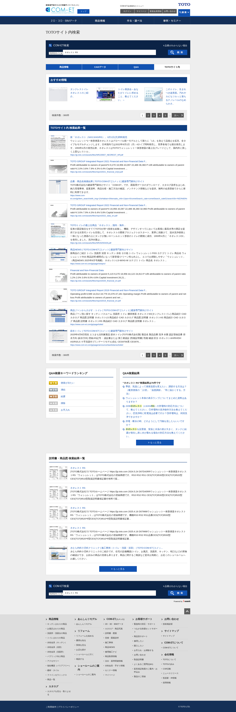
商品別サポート (141, 636)
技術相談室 (168, 624)
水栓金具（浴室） (55, 647)
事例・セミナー (172, 20)
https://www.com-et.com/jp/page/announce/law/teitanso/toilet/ (96, 345)
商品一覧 (51, 679)
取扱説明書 (139, 659)
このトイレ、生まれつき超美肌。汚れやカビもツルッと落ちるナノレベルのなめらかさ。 (176, 96)
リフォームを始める (85, 636)
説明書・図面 (111, 633)
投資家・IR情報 (170, 678)
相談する (80, 659)
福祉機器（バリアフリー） (59, 666)
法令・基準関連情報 (114, 661)
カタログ (53, 686)
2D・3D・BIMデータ (64, 20)
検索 (184, 12)
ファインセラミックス (57, 675)
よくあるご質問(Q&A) (143, 664)
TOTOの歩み (168, 664)
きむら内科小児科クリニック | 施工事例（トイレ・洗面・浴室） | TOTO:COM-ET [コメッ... (116, 548)
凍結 (63, 389)
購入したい (139, 646)
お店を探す (81, 650)
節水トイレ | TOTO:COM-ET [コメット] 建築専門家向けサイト (101, 331)
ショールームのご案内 (86, 674)
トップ (83, 11)
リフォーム (84, 631)
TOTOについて (169, 659)
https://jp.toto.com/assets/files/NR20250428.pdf (90, 243)
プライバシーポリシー (68, 707)
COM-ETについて (173, 642)
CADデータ (100, 67)
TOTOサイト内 (172, 67)
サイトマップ (171, 631)
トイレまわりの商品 (56, 638)
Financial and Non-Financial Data (87, 270)
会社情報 (169, 654)
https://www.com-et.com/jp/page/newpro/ (88, 264)
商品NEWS (110, 647)
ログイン (127, 11)
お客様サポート (143, 619)
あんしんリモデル (87, 619)
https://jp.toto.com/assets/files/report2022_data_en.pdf (93, 216)
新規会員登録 (155, 11)
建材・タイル (53, 670)
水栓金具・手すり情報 (115, 666)
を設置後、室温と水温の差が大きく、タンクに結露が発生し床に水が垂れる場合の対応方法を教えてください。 (155, 433)
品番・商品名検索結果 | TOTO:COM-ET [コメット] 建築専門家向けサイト (107, 181)
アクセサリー (53, 661)
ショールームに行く (85, 654)
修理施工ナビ (111, 652)
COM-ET (115, 619)
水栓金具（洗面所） (56, 652)
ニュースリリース (171, 673)
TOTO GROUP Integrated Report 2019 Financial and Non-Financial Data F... (108, 290)
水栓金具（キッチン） (57, 642)
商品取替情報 (111, 656)
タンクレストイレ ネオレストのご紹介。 (79, 93)
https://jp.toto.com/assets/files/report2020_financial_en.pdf (95, 281)
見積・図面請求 (112, 638)
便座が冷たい (67, 383)
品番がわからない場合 (176, 45)
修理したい (139, 641)
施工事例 (109, 642)
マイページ (141, 11)
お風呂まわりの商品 (56, 629)
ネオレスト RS (77, 468)
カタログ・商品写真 (114, 629)
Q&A (136, 67)
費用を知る (81, 640)
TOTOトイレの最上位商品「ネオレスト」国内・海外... (98, 225)
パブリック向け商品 (56, 656)
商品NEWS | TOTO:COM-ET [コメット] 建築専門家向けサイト (101, 249)
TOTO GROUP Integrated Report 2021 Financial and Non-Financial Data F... (108, 161)
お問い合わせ (170, 11)
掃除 (63, 403)
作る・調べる (136, 20)
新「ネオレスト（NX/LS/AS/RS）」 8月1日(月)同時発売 (98, 137)
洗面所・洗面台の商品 (57, 633)
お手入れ (65, 410)
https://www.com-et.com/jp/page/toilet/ (86, 324)
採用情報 (167, 682)
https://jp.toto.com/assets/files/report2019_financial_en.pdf (95, 301)
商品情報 (100, 20)
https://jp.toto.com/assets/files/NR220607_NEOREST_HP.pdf (96, 155)
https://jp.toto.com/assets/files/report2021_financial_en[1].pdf (96, 172)
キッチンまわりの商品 (57, 624)
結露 (63, 396)
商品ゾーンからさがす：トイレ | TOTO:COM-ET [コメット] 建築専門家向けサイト (112, 310)
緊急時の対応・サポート (144, 624)
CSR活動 (167, 669)
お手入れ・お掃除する (144, 650)
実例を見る (81, 645)
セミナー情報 (111, 670)
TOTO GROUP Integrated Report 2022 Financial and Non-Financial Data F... (108, 205)
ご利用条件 (51, 707)
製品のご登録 (140, 676)
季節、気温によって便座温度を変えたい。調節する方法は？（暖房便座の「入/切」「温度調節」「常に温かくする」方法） (155, 390)
